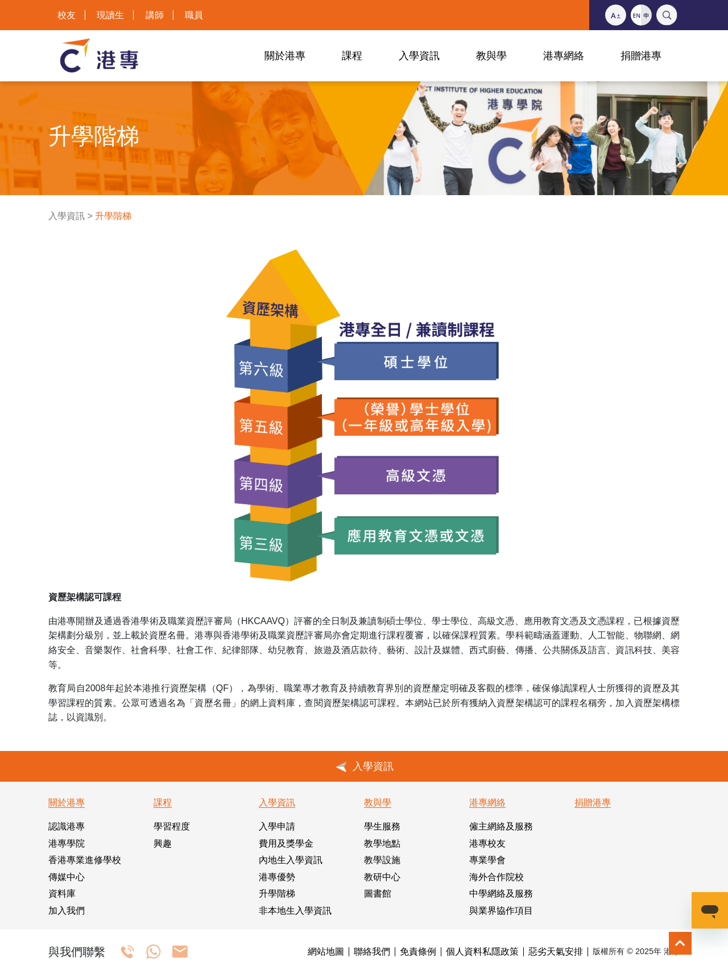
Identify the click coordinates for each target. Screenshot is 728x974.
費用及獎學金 (286, 843)
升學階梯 (277, 893)
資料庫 (62, 893)
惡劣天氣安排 (555, 951)
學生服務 (382, 826)
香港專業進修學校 (84, 860)
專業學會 (487, 860)
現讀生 (110, 15)
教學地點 (382, 843)
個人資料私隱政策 (482, 951)
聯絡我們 (372, 951)
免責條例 (418, 951)
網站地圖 (326, 951)
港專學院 (66, 843)
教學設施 (382, 860)
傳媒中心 (66, 877)
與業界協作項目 (501, 910)
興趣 (163, 843)
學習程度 (172, 826)
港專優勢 (277, 877)
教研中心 (382, 877)
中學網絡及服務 (501, 893)
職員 (194, 15)
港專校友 (487, 843)
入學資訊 (66, 216)
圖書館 (377, 893)
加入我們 (66, 910)
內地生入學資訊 (290, 860)
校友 (66, 15)
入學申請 (277, 826)
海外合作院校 (496, 877)
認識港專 (66, 826)
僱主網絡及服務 (501, 826)
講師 (155, 15)
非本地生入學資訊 (295, 910)
